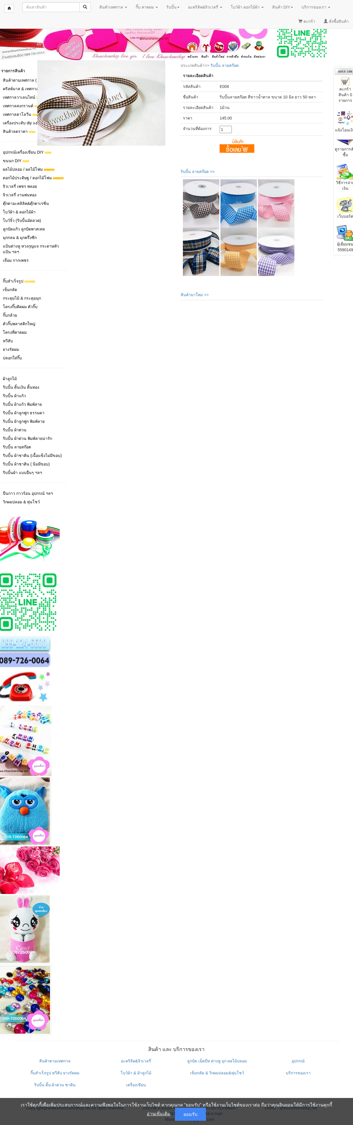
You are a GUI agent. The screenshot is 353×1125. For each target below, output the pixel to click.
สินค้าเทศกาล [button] (113, 7)
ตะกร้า (306, 21)
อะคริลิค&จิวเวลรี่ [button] (205, 7)
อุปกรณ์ (298, 1061)
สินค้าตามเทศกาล (55, 1061)
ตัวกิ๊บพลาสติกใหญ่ (19, 324)
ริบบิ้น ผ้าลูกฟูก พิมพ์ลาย (24, 421)
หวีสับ (8, 341)
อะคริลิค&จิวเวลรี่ (136, 1061)
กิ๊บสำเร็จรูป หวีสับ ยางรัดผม (54, 1073)
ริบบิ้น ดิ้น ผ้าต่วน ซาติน (55, 1085)
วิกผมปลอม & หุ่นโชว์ (21, 502)
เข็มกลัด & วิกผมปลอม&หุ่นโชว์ (217, 1073)
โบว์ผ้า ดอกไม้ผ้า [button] (247, 7)
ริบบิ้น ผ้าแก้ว (14, 395)
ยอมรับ (190, 1114)
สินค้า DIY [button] (282, 7)
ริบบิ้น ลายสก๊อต (17, 447)
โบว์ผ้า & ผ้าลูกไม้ (136, 1073)
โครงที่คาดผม (15, 332)
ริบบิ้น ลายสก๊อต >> (197, 171)
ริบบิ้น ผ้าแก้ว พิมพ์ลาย (22, 404)
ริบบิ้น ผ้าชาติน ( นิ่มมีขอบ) (26, 464)
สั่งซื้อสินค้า (336, 21)
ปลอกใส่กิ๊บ (12, 358)
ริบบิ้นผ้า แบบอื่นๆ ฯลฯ (22, 472)
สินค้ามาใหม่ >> (195, 294)
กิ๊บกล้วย (10, 315)
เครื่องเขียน (136, 1085)
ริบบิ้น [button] (172, 7)
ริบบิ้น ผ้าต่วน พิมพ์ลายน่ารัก (27, 438)
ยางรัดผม (11, 349)
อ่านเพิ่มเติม (158, 1113)
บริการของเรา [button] (316, 7)
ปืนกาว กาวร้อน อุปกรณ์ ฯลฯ (28, 493)
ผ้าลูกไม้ (10, 378)
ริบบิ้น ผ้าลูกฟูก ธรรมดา (23, 413)
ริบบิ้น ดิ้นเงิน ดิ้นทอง (21, 387)
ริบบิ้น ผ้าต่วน (14, 430)
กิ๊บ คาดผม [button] (147, 7)
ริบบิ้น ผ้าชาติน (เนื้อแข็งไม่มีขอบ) (32, 455)
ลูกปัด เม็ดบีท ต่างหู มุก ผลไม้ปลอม (217, 1061)
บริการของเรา (298, 1073)
